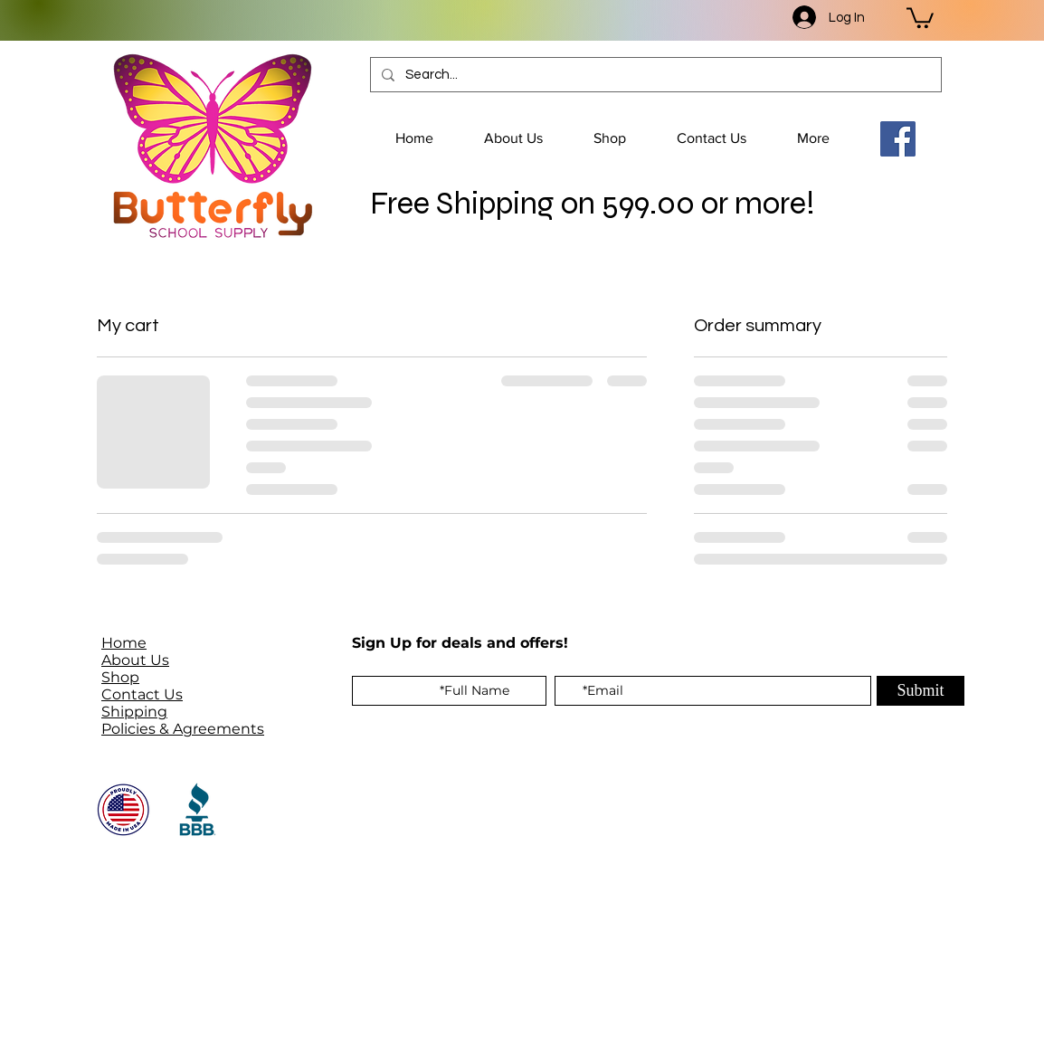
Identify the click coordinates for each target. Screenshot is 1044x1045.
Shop (120, 677)
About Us (135, 660)
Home (124, 642)
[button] (920, 16)
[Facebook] (898, 139)
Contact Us (142, 694)
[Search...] (654, 74)
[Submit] (920, 691)
